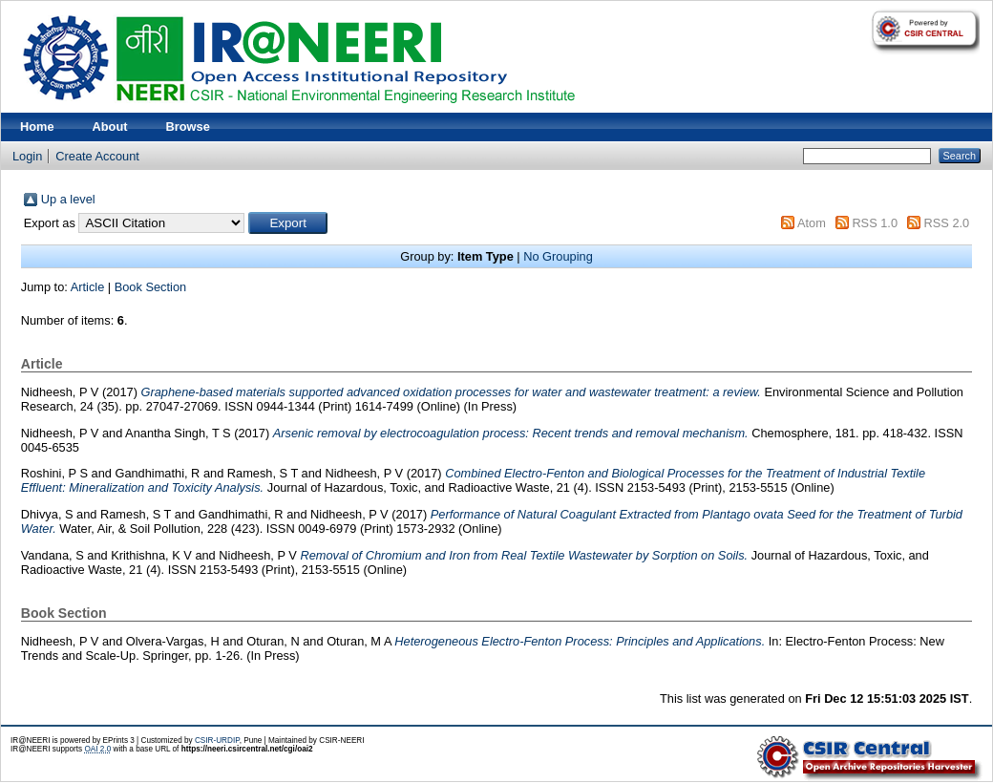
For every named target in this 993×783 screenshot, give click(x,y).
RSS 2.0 (947, 223)
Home (37, 126)
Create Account (97, 156)
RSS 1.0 (875, 223)
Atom (811, 223)
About (110, 126)
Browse (188, 126)
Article (88, 287)
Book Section (150, 287)
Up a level (68, 199)
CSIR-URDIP (217, 740)
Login (27, 156)
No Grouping (558, 256)
